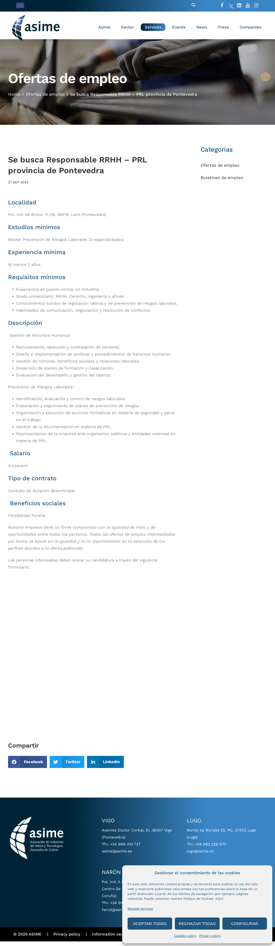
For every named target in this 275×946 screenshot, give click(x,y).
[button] (27, 766)
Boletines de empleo (222, 182)
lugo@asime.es (200, 855)
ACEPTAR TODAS (150, 923)
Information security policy (118, 939)
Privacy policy (210, 936)
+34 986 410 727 (125, 849)
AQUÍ (219, 899)
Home (14, 98)
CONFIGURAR (244, 923)
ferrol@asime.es (116, 914)
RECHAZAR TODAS (197, 923)
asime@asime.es (117, 855)
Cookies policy (185, 936)
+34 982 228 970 (210, 849)
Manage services (140, 909)
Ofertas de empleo (45, 98)
